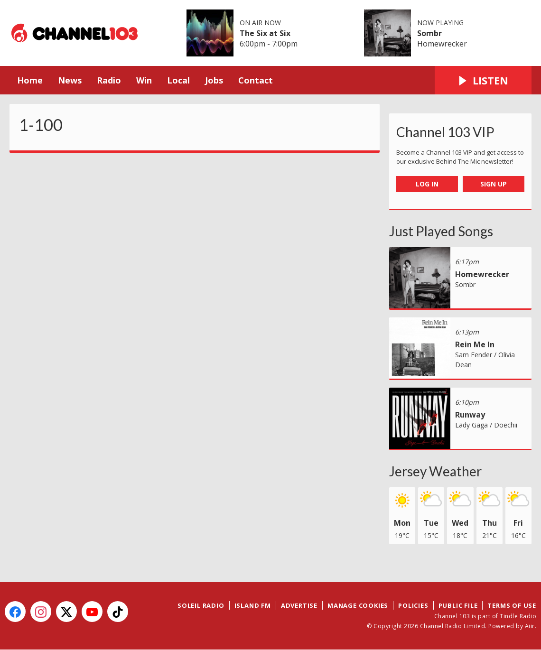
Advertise (299, 605)
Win (144, 80)
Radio (109, 80)
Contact (255, 80)
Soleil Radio (200, 605)
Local (178, 80)
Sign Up (493, 183)
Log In (427, 183)
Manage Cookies (357, 605)
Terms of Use (511, 605)
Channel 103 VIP (445, 132)
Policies (413, 605)
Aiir (530, 626)
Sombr (429, 33)
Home (30, 80)
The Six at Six (265, 33)
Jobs (214, 80)
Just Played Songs (441, 231)
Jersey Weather (435, 471)
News (70, 80)
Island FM (252, 605)
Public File (458, 605)
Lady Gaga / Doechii (486, 424)
